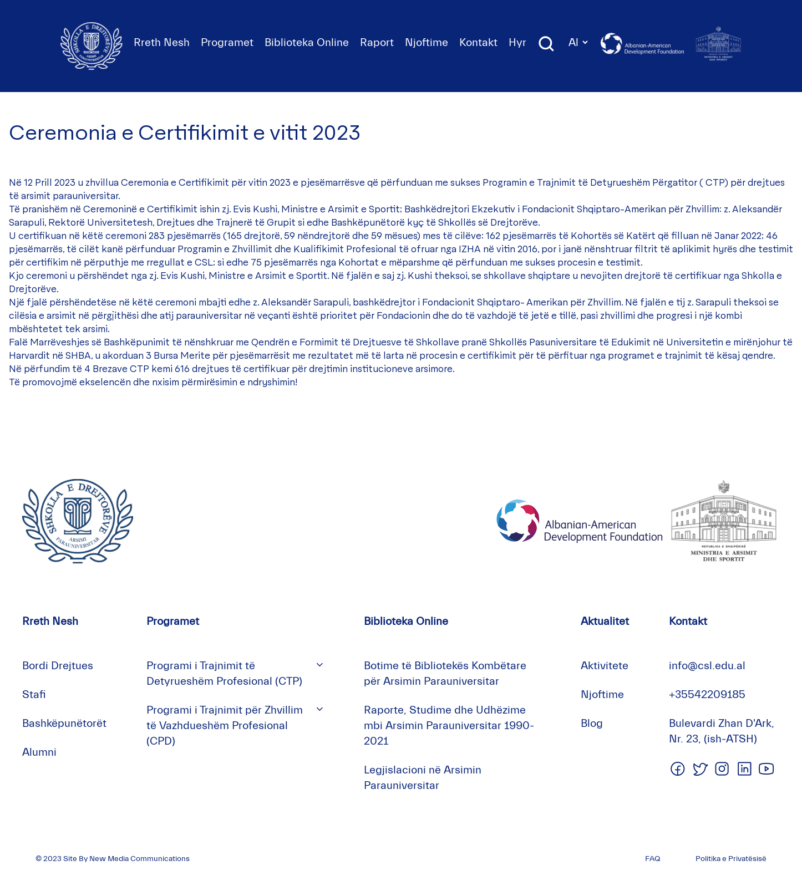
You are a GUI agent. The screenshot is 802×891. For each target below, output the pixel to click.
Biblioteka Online (307, 42)
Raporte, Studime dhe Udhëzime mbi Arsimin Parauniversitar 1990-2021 (449, 725)
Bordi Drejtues (57, 665)
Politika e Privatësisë (731, 858)
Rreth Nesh (162, 42)
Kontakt (478, 42)
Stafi (34, 694)
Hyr (517, 42)
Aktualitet (605, 621)
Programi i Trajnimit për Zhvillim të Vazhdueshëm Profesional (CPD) (224, 725)
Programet (227, 42)
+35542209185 (707, 694)
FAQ (652, 858)
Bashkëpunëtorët (64, 723)
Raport (377, 42)
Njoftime (426, 42)
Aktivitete (604, 665)
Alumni (39, 752)
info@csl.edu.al (707, 665)
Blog (592, 723)
